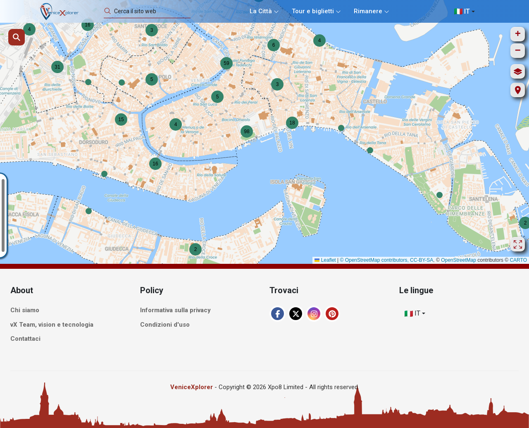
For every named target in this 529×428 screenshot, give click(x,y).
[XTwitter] (296, 314)
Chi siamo (24, 310)
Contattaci (25, 339)
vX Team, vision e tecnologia (51, 324)
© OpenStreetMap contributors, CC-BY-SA (386, 260)
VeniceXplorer (191, 387)
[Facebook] (277, 314)
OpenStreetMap (458, 260)
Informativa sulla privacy (175, 310)
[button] (88, 82)
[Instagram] (314, 314)
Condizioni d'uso (165, 324)
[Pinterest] (332, 314)
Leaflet (325, 260)
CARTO (518, 260)
